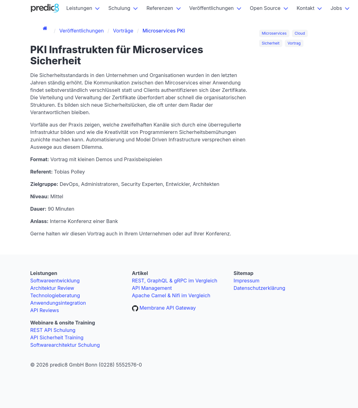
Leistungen (79, 8)
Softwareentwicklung (55, 280)
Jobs (336, 8)
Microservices (274, 33)
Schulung (119, 8)
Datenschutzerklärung (259, 288)
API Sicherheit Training (57, 337)
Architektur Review (52, 288)
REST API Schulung (53, 330)
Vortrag (294, 43)
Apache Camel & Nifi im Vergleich (171, 295)
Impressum (247, 280)
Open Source (265, 8)
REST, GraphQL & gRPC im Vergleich (175, 280)
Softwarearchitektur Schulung (65, 345)
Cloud (300, 33)
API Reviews (44, 310)
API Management (152, 288)
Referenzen (159, 8)
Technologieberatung (55, 295)
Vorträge (123, 31)
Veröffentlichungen (211, 8)
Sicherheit (271, 43)
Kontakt (305, 8)
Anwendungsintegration (58, 303)
